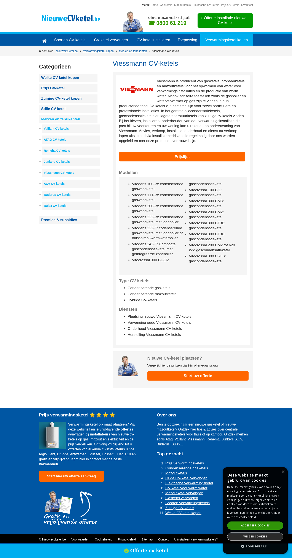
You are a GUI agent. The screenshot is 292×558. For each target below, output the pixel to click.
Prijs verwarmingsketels (184, 463)
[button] (255, 546)
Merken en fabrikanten (133, 51)
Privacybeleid (127, 539)
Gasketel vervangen (181, 498)
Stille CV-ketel (53, 109)
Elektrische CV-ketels (206, 4)
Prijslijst (182, 157)
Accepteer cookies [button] (255, 525)
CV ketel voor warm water (186, 488)
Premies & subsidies (59, 220)
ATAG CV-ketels (55, 139)
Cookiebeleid (103, 539)
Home (154, 4)
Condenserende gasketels (186, 468)
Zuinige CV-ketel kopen (61, 98)
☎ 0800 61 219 (167, 23)
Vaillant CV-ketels (56, 128)
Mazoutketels (182, 4)
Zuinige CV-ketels (179, 508)
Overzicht (247, 4)
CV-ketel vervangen (111, 40)
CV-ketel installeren (153, 40)
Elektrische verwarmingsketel (189, 483)
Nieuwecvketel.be (67, 51)
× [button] (282, 472)
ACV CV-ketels (54, 183)
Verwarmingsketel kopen (227, 40)
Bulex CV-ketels (55, 205)
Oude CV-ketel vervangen (186, 478)
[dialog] (255, 510)
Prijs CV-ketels (230, 4)
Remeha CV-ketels (57, 150)
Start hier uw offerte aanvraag (71, 476)
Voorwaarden (80, 539)
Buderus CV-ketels (57, 194)
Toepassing (187, 40)
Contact (163, 539)
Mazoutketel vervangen (184, 493)
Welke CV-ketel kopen (60, 78)
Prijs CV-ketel (53, 88)
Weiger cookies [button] (255, 536)
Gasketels (166, 4)
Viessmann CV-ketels (59, 172)
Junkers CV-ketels (57, 161)
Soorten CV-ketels (69, 40)
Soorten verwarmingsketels (187, 503)
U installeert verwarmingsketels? (196, 539)
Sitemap (147, 539)
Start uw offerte (197, 376)
